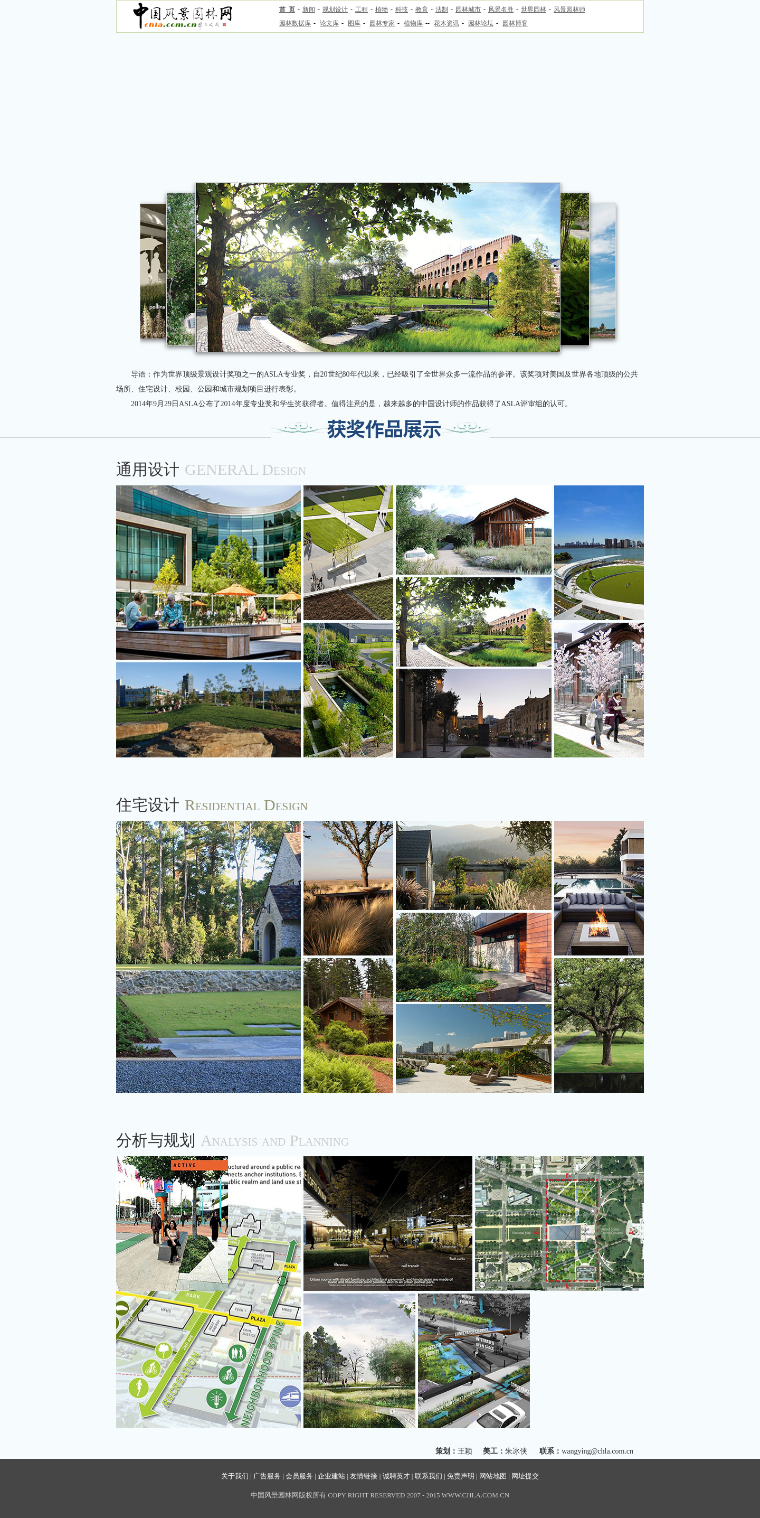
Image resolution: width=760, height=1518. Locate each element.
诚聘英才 (396, 1476)
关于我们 (235, 1476)
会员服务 (299, 1476)
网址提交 (525, 1476)
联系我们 (428, 1476)
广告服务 (267, 1476)
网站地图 (493, 1476)
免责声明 (460, 1476)
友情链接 (363, 1476)
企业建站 (331, 1476)
